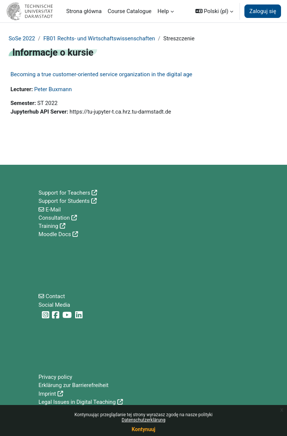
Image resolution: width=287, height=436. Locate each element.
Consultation (54, 217)
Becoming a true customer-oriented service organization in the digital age (101, 74)
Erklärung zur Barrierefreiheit (73, 385)
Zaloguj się (262, 11)
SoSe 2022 (22, 38)
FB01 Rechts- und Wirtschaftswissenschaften (99, 38)
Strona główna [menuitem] (84, 11)
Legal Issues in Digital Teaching (77, 402)
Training (48, 226)
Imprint (47, 393)
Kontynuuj (143, 429)
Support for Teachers (64, 192)
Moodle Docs (54, 234)
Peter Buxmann (53, 89)
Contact (55, 296)
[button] (214, 11)
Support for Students (64, 201)
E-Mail (53, 209)
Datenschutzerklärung (144, 420)
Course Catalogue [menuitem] (129, 11)
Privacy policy (55, 377)
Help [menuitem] (163, 11)
